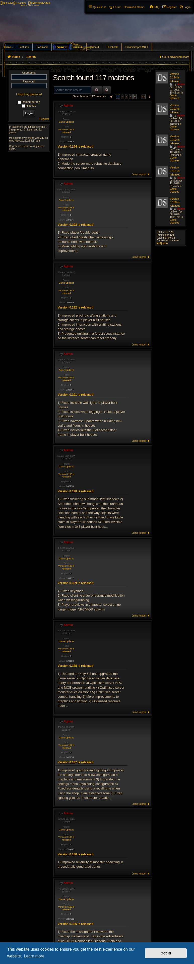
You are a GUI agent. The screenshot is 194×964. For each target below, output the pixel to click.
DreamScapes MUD (136, 47)
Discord (94, 47)
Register (44, 119)
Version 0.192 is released (66, 291)
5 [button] (135, 96)
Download (41, 47)
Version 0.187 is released (66, 746)
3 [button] (126, 96)
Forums (59, 47)
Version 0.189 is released (66, 567)
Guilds (77, 47)
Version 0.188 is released (66, 650)
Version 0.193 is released (66, 209)
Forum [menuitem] (115, 7)
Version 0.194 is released (66, 131)
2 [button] (122, 96)
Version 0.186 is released (66, 838)
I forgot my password (29, 94)
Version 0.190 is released (66, 475)
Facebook (112, 47)
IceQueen (162, 243)
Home (7, 47)
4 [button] (131, 96)
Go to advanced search (176, 56)
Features (24, 47)
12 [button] (143, 96)
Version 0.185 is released (66, 908)
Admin (68, 105)
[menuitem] (184, 7)
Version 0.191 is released (66, 379)
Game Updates (66, 122)
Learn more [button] (34, 956)
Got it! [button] (166, 953)
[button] (110, 96)
